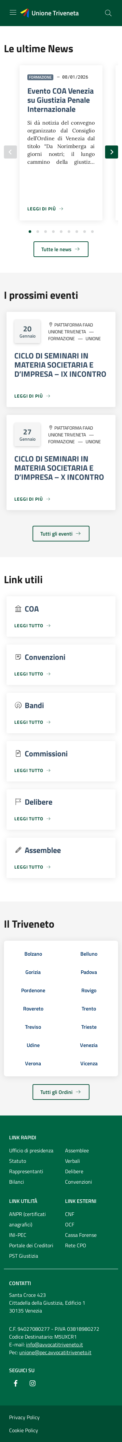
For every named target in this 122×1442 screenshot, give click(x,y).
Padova (89, 972)
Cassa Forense (81, 1235)
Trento (89, 1008)
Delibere (74, 1171)
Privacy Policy (24, 1417)
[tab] (30, 231)
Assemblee (77, 1150)
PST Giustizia (23, 1256)
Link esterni (80, 1201)
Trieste (89, 1027)
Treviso (33, 1027)
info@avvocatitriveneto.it (54, 1344)
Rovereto (33, 1008)
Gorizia (33, 972)
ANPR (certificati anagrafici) (27, 1219)
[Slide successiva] (111, 152)
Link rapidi (22, 1137)
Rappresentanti (26, 1171)
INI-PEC (17, 1235)
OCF (69, 1224)
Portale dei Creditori (31, 1245)
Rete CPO (75, 1245)
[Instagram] (32, 1383)
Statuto (17, 1161)
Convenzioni (78, 1182)
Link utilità (23, 1201)
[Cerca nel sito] (108, 13)
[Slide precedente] (10, 152)
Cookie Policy (23, 1430)
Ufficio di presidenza (31, 1150)
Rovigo (88, 990)
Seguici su (21, 1370)
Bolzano (33, 954)
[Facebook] (15, 1383)
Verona (33, 1063)
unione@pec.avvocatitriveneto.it (55, 1352)
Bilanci (16, 1182)
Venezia (89, 1045)
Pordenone (33, 990)
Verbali (72, 1161)
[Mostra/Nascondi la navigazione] (13, 12)
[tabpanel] (61, 145)
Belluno (88, 954)
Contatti (20, 1283)
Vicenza (89, 1063)
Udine (33, 1045)
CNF (69, 1214)
